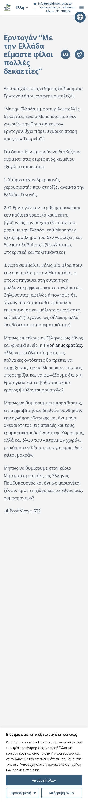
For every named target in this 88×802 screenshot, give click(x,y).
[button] (80, 17)
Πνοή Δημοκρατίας (63, 345)
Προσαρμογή (21, 793)
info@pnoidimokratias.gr (55, 4)
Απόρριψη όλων (61, 793)
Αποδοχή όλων (44, 780)
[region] (44, 764)
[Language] (21, 7)
